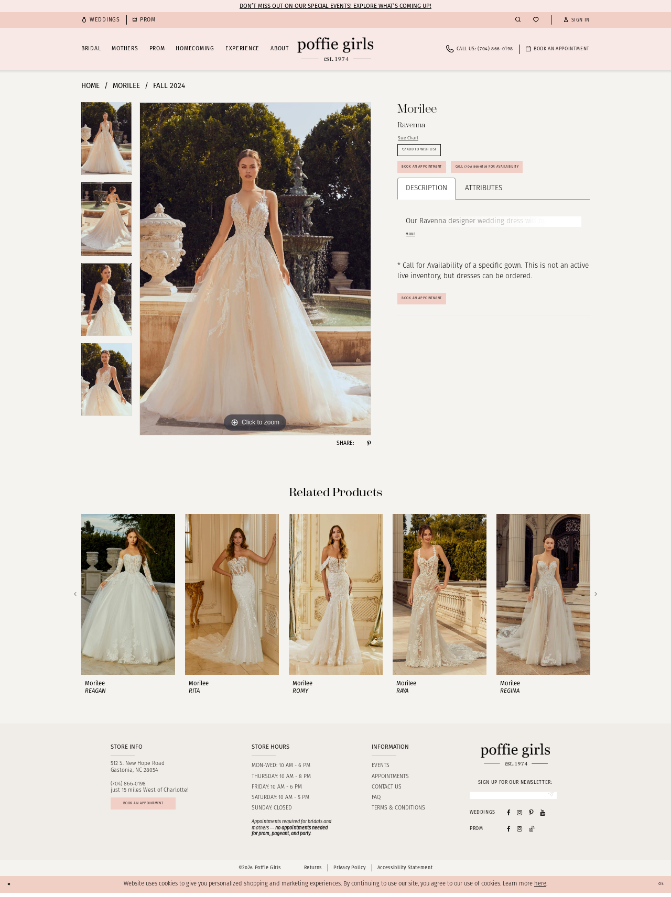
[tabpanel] (106, 142)
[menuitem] (100, 20)
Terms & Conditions (398, 808)
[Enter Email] (513, 797)
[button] (576, 20)
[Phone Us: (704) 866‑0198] (480, 49)
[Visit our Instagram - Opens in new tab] (519, 817)
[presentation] (128, 594)
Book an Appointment (436, 186)
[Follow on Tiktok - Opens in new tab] (532, 833)
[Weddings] (100, 20)
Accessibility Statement (404, 872)
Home (90, 85)
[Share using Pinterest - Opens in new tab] (368, 443)
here (540, 888)
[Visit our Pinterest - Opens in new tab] (531, 817)
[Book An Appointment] (558, 49)
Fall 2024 (169, 85)
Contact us (387, 787)
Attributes (483, 237)
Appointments (390, 777)
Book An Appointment (436, 350)
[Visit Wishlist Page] (536, 20)
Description (426, 237)
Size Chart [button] (414, 140)
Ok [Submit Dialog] (658, 888)
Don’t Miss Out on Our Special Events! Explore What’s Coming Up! (335, 5)
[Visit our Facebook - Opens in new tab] (508, 817)
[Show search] (518, 20)
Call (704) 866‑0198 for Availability (454, 212)
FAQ (376, 798)
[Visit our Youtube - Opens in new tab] (542, 817)
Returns (313, 872)
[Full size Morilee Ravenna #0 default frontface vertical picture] (255, 269)
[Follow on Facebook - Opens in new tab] (508, 833)
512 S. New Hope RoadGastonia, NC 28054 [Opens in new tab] (138, 767)
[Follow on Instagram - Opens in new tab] (519, 833)
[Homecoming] (144, 20)
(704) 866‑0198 (128, 784)
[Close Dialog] (11, 888)
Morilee (126, 85)
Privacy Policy (349, 872)
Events (380, 766)
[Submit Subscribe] (547, 797)
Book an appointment (162, 808)
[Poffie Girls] (335, 49)
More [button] (413, 284)
